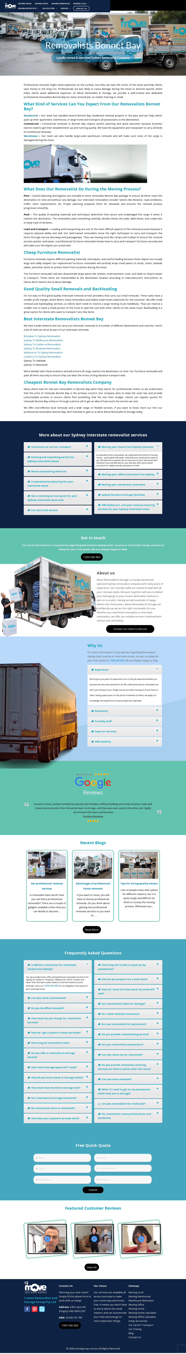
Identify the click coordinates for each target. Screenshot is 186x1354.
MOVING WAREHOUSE (77, 6)
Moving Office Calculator (142, 1317)
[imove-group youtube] (35, 1312)
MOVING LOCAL (97, 6)
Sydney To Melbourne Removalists (43, 340)
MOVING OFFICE (57, 6)
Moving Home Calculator (142, 1313)
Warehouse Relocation (141, 1301)
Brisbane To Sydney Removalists (42, 336)
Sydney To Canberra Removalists (42, 344)
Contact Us (135, 1338)
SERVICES (156, 6)
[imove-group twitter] (42, 1312)
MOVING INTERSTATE (119, 6)
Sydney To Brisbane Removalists (42, 348)
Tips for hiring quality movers (139, 883)
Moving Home (136, 1309)
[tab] (58, 447)
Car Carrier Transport (141, 1326)
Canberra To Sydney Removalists (42, 356)
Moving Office (136, 1305)
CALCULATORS (140, 6)
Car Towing (135, 1330)
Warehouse (31, 136)
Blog (131, 1334)
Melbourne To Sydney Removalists (43, 352)
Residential (31, 115)
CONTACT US (171, 6)
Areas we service (138, 1322)
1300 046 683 (117, 660)
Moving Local (136, 1293)
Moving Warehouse (140, 1297)
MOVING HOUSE (41, 6)
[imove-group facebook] (27, 1312)
